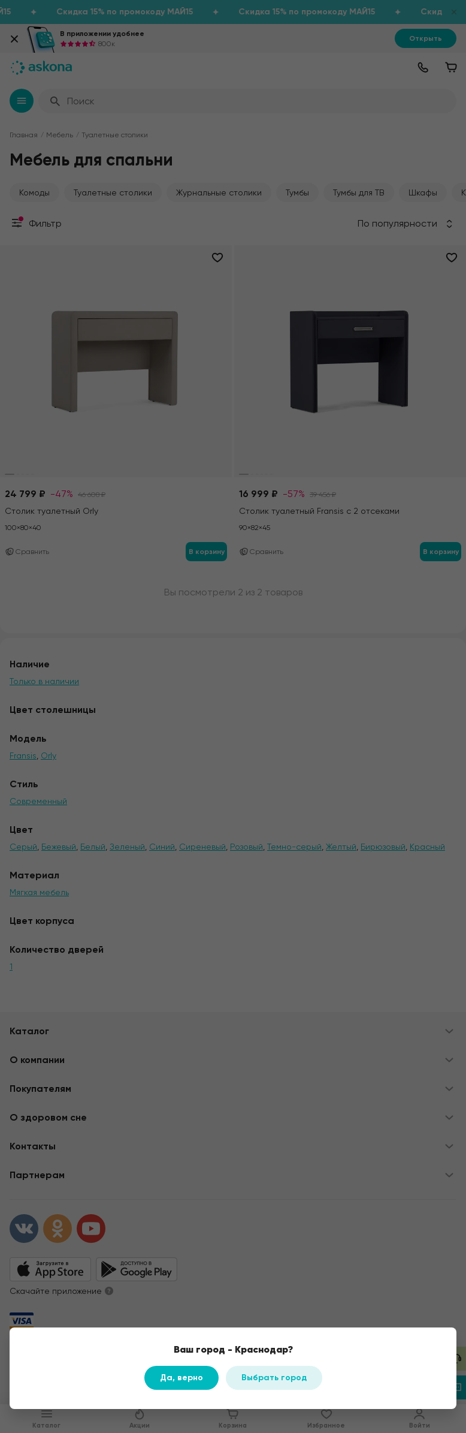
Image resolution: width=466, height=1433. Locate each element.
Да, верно (181, 1377)
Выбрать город (274, 1377)
